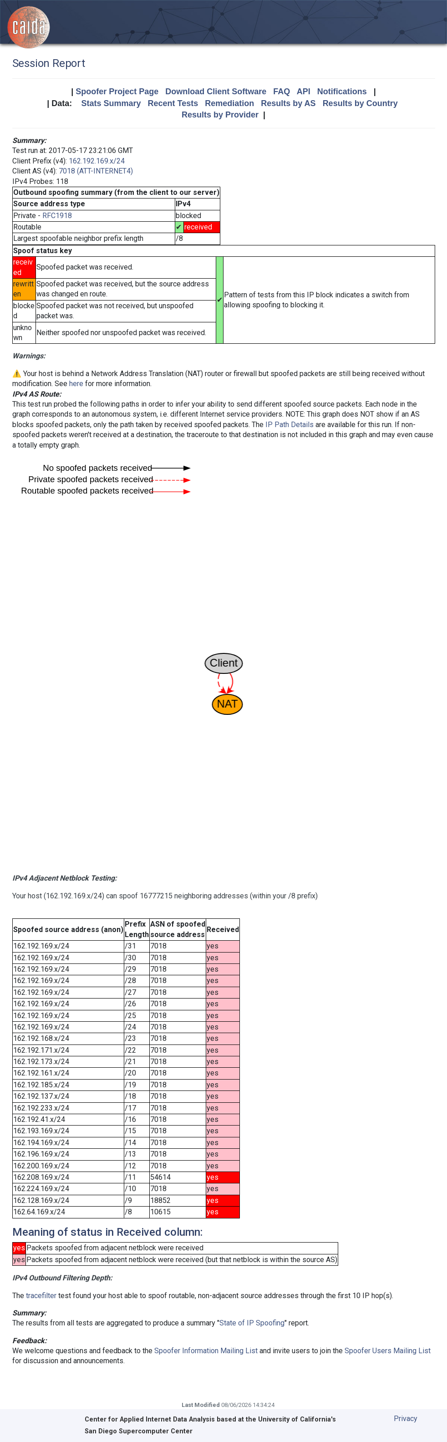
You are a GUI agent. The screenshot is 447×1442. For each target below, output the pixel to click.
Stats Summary (111, 103)
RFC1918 (57, 215)
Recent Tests (172, 103)
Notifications (342, 91)
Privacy (405, 1418)
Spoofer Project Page (117, 91)
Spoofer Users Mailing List (388, 1350)
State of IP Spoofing (251, 1323)
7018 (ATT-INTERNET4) (96, 171)
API (303, 91)
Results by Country (360, 103)
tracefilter (41, 1295)
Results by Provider (220, 114)
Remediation (229, 103)
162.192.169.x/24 (97, 161)
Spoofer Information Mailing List (206, 1350)
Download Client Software (215, 91)
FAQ (281, 91)
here (76, 383)
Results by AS (288, 103)
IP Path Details (289, 424)
